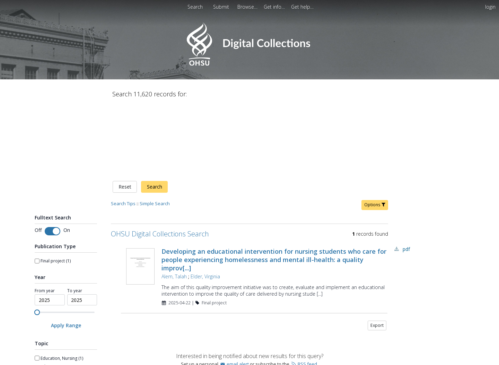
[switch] (52, 158)
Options (374, 132)
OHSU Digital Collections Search (160, 161)
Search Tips (123, 131)
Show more (46, 356)
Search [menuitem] (195, 6)
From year (45, 218)
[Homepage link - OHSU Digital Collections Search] (249, 64)
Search (154, 114)
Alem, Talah (174, 203)
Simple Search (155, 131)
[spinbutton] (50, 227)
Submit (221, 6)
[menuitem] (222, 6)
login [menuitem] (490, 6)
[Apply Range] (66, 252)
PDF (406, 176)
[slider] (37, 239)
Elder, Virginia (205, 203)
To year (74, 218)
